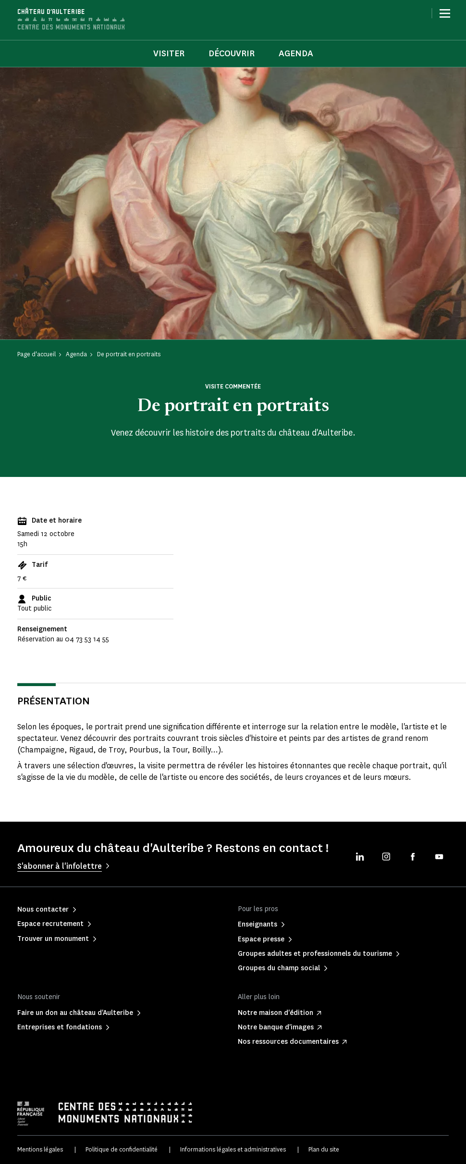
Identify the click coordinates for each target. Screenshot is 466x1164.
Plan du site (323, 1149)
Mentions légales (40, 1149)
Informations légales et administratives (233, 1149)
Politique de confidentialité (122, 1149)
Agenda (296, 53)
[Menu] (445, 13)
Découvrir (231, 53)
